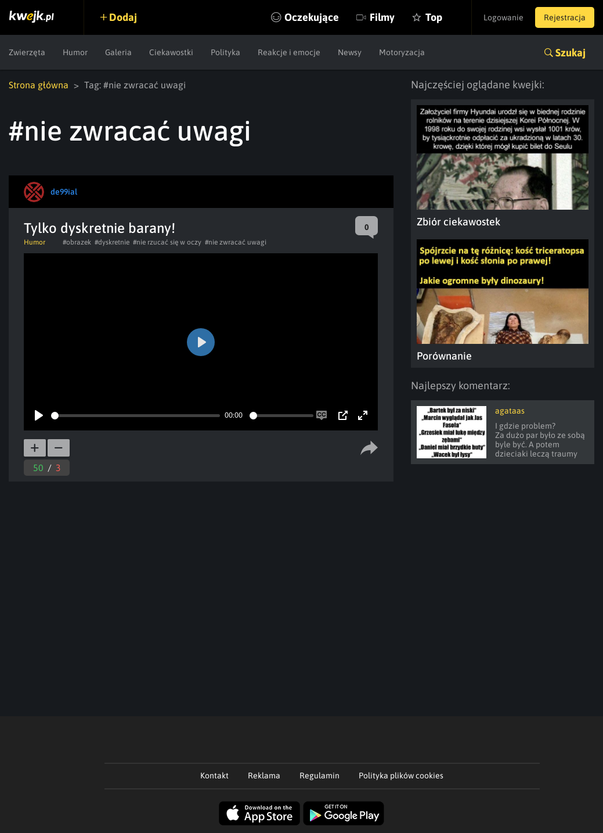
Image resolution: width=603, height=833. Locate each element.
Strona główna (38, 85)
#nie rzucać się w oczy (167, 242)
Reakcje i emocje (289, 52)
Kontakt (214, 775)
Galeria (118, 52)
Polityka (225, 52)
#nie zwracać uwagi (235, 242)
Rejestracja (565, 17)
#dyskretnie (112, 242)
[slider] (135, 415)
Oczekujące (311, 17)
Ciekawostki (171, 52)
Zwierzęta (27, 52)
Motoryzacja (402, 52)
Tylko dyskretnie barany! (99, 228)
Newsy (350, 52)
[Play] (39, 415)
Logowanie (503, 17)
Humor (75, 52)
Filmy (382, 17)
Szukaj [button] (570, 52)
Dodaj (123, 17)
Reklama (264, 775)
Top (433, 17)
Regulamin (319, 775)
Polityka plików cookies (401, 775)
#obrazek (77, 242)
